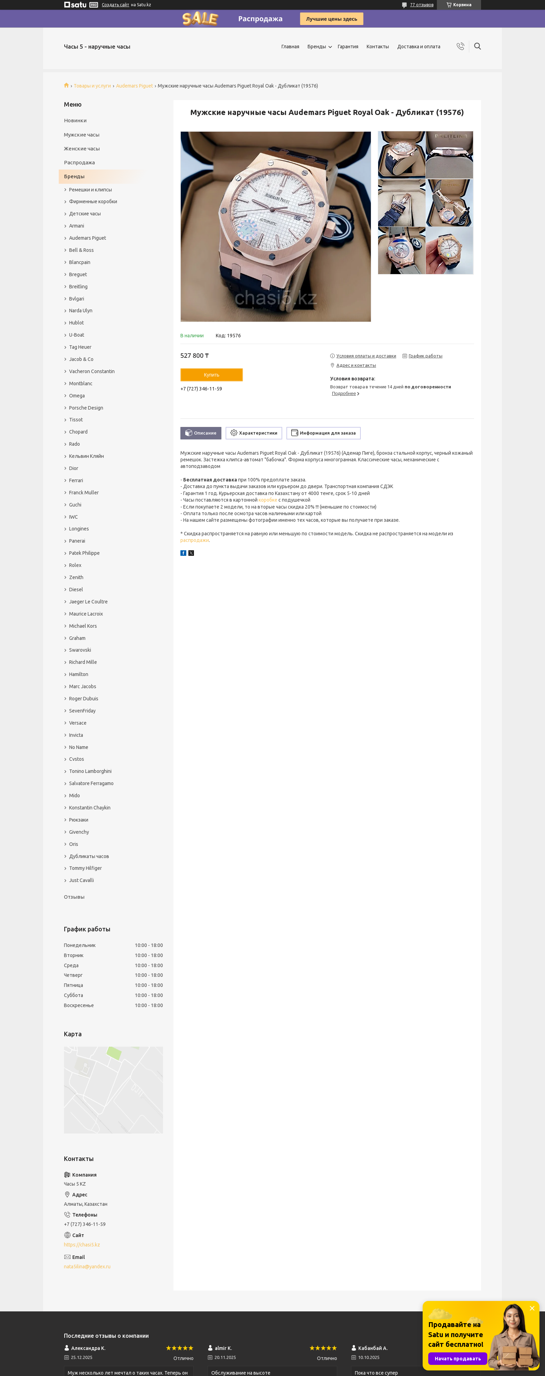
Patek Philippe (84, 553)
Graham (77, 638)
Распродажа (79, 162)
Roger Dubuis (83, 698)
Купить (211, 375)
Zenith (76, 577)
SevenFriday (82, 711)
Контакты (378, 46)
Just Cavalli (81, 880)
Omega (77, 395)
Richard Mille (83, 662)
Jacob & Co (81, 359)
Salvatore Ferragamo (91, 783)
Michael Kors (83, 626)
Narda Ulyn (80, 310)
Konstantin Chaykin (90, 807)
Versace (78, 723)
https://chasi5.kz (82, 1244)
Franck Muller (84, 492)
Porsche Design (86, 408)
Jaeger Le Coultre (88, 601)
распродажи (194, 540)
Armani (76, 226)
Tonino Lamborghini (90, 771)
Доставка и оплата (418, 46)
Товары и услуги (92, 86)
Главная (290, 46)
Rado (74, 444)
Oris (73, 844)
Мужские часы (81, 135)
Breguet (78, 274)
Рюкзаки (78, 820)
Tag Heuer (80, 347)
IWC (73, 517)
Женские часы (82, 148)
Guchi (75, 505)
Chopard (78, 432)
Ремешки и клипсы (90, 189)
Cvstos (76, 759)
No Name (78, 747)
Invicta (76, 735)
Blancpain (79, 262)
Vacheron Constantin (92, 371)
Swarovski (80, 650)
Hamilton (78, 674)
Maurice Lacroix (86, 614)
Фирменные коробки (93, 201)
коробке (268, 500)
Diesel (76, 589)
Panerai (77, 541)
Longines (79, 529)
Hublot (76, 323)
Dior (73, 468)
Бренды (317, 46)
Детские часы (85, 213)
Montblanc (80, 383)
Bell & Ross (81, 250)
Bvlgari (76, 299)
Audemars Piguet (134, 86)
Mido (74, 795)
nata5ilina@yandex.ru (87, 1266)
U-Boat (76, 335)
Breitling (78, 286)
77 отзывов (421, 4)
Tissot (76, 419)
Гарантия (348, 46)
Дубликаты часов (89, 856)
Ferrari (76, 480)
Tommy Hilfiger (85, 868)
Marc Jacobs (82, 686)
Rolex (75, 565)
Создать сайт (115, 4)
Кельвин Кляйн (86, 456)
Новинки (75, 120)
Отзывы (74, 897)
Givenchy (79, 832)
